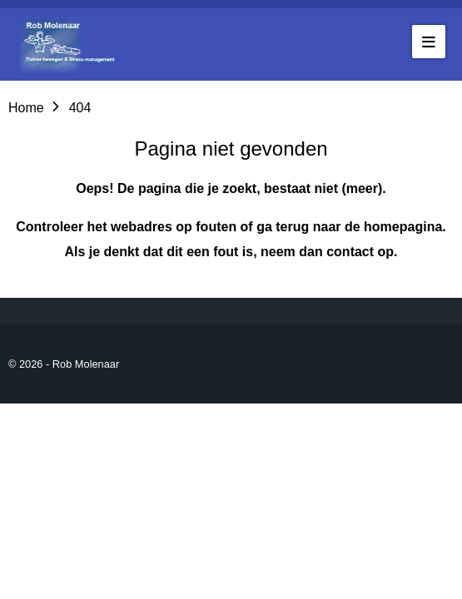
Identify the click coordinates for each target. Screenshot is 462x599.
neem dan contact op (327, 252)
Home (26, 108)
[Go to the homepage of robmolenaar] (71, 44)
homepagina (403, 227)
